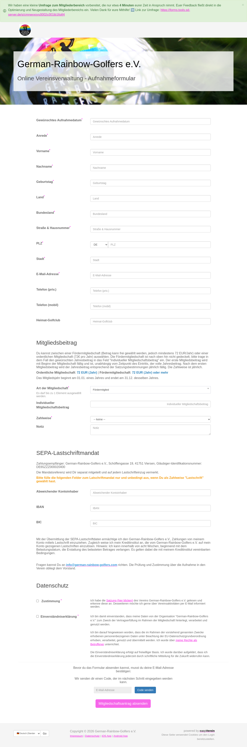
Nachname (44, 166)
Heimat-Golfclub (48, 320)
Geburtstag (45, 181)
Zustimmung (49, 601)
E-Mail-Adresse (47, 274)
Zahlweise (44, 418)
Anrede (42, 135)
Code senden (145, 690)
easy (207, 730)
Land (40, 197)
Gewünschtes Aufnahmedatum (59, 120)
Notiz (40, 426)
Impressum (76, 735)
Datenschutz (92, 735)
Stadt (40, 258)
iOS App (106, 735)
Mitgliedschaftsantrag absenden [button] (123, 703)
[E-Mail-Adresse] (113, 690)
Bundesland (45, 212)
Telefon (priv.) (46, 289)
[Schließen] (243, 5)
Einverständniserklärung (57, 616)
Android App (120, 735)
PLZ (39, 243)
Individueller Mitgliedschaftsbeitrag (52, 405)
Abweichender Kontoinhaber (57, 491)
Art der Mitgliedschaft (52, 388)
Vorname (43, 151)
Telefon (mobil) (47, 305)
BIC (39, 522)
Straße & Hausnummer (53, 228)
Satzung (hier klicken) (119, 600)
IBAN (40, 507)
